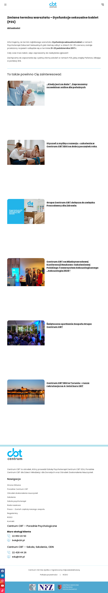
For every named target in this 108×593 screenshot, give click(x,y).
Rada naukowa (14, 505)
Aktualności (13, 28)
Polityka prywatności (48, 574)
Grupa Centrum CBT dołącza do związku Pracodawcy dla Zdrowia (71, 204)
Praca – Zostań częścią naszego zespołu (26, 509)
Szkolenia (11, 497)
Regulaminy (12, 513)
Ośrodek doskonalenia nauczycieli (22, 493)
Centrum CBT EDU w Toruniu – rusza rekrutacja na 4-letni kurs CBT (68, 384)
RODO (9, 517)
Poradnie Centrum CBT (17, 489)
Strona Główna (14, 485)
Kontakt (10, 521)
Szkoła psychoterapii (16, 501)
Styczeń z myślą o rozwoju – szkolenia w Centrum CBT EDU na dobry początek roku (72, 145)
